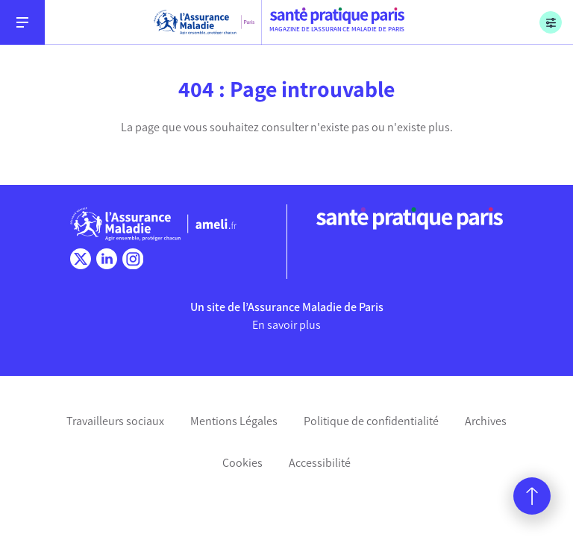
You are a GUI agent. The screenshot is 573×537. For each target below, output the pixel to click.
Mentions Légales (234, 421)
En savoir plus (286, 325)
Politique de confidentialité (371, 421)
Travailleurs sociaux (115, 421)
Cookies (242, 463)
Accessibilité (320, 463)
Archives (486, 421)
